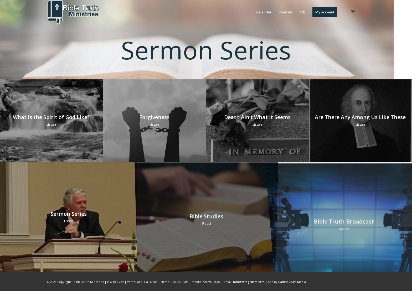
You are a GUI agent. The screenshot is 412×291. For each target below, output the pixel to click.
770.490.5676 (211, 282)
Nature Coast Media (292, 282)
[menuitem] (264, 12)
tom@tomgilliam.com (249, 282)
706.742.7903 (179, 282)
